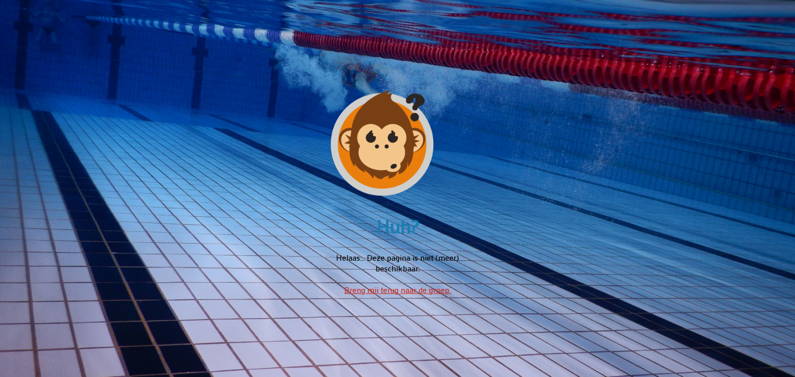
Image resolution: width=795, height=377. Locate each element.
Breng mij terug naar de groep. (397, 289)
